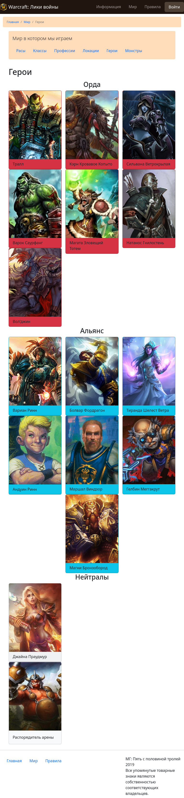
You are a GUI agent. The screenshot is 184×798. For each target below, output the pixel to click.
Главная (13, 22)
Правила (152, 6)
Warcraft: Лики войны (29, 7)
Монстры (133, 50)
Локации (91, 50)
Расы (20, 50)
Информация (108, 6)
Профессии (64, 50)
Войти (174, 7)
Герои (112, 50)
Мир (133, 6)
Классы (39, 50)
